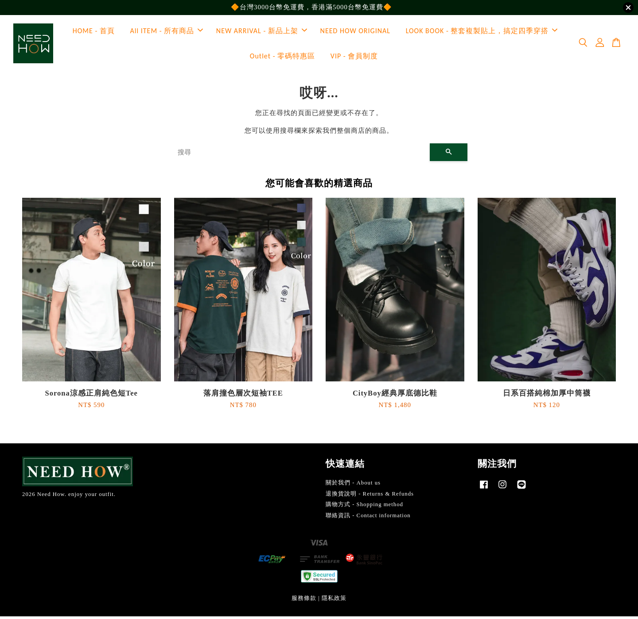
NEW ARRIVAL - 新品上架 (261, 32)
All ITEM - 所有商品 (166, 32)
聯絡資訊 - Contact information (368, 518)
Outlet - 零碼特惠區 (282, 57)
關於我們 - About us (353, 485)
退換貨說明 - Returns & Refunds (370, 496)
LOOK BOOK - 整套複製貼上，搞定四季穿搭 (482, 32)
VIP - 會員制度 (354, 57)
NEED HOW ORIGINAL (355, 32)
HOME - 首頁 (94, 32)
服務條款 (304, 601)
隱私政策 (334, 601)
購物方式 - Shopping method (364, 507)
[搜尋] (300, 155)
